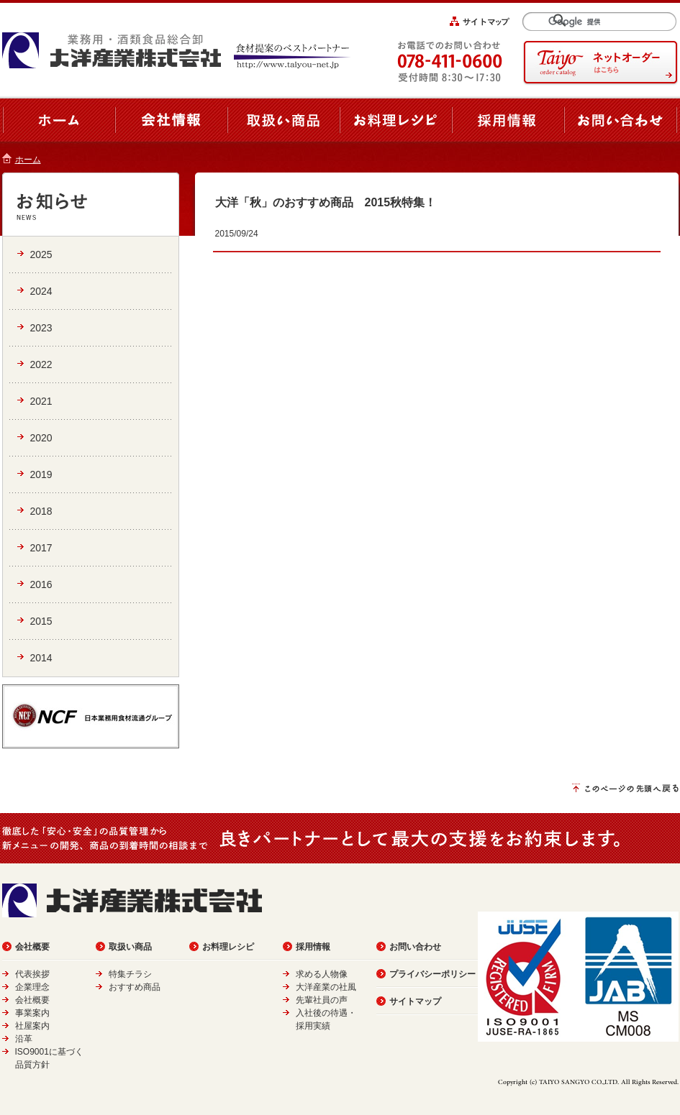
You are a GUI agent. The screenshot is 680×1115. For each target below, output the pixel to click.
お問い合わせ (415, 947)
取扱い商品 (130, 947)
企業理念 (32, 987)
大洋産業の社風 (326, 987)
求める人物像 (322, 974)
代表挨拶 (32, 974)
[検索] (605, 21)
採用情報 (313, 947)
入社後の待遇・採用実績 (326, 1019)
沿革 (23, 1039)
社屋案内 (32, 1026)
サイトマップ (415, 1001)
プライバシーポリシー (432, 974)
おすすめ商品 (134, 987)
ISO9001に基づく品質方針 (49, 1058)
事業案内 (32, 1013)
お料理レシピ (228, 947)
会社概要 (32, 947)
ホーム (28, 160)
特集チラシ (130, 974)
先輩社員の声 (322, 1000)
